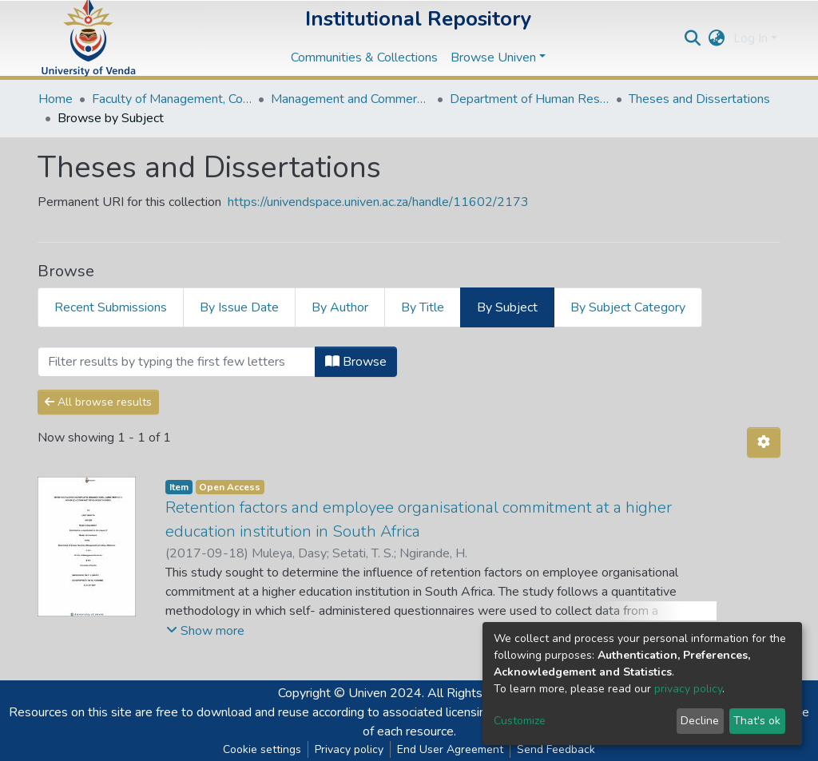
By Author (340, 307)
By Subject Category (627, 307)
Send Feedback (556, 749)
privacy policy (688, 688)
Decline (700, 720)
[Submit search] (693, 38)
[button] (717, 38)
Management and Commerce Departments (351, 99)
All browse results (98, 402)
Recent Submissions (110, 307)
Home (55, 99)
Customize (520, 720)
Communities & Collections (364, 57)
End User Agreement (450, 749)
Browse (356, 362)
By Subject (507, 307)
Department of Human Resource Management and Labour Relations (530, 99)
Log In (750, 38)
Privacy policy (349, 749)
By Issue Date (239, 307)
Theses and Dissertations (699, 99)
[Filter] (177, 362)
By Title (422, 307)
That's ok (756, 720)
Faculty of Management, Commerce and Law (172, 99)
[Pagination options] (763, 442)
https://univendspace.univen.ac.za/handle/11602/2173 (378, 202)
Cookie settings (262, 749)
